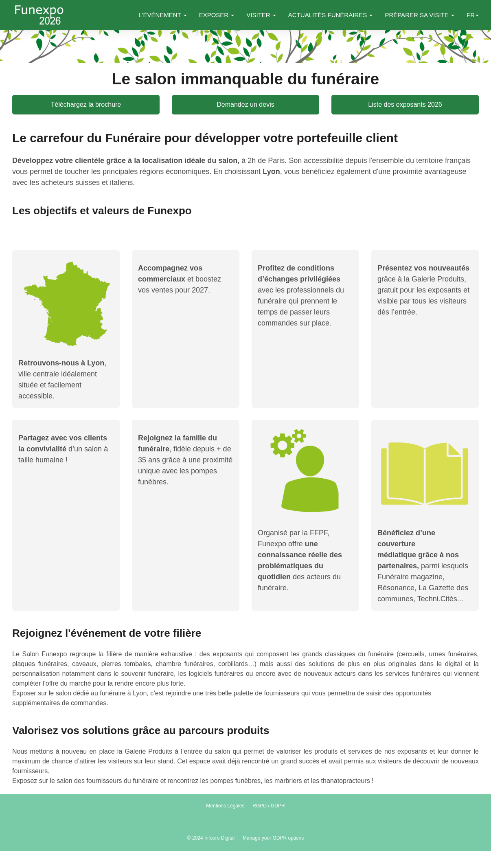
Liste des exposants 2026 (405, 104)
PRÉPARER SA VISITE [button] (419, 14)
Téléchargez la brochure (86, 104)
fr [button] (473, 14)
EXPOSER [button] (217, 14)
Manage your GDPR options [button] (273, 838)
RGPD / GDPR (268, 806)
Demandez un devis (245, 104)
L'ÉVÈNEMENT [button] (162, 14)
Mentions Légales (225, 806)
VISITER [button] (261, 14)
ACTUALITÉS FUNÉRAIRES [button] (330, 14)
